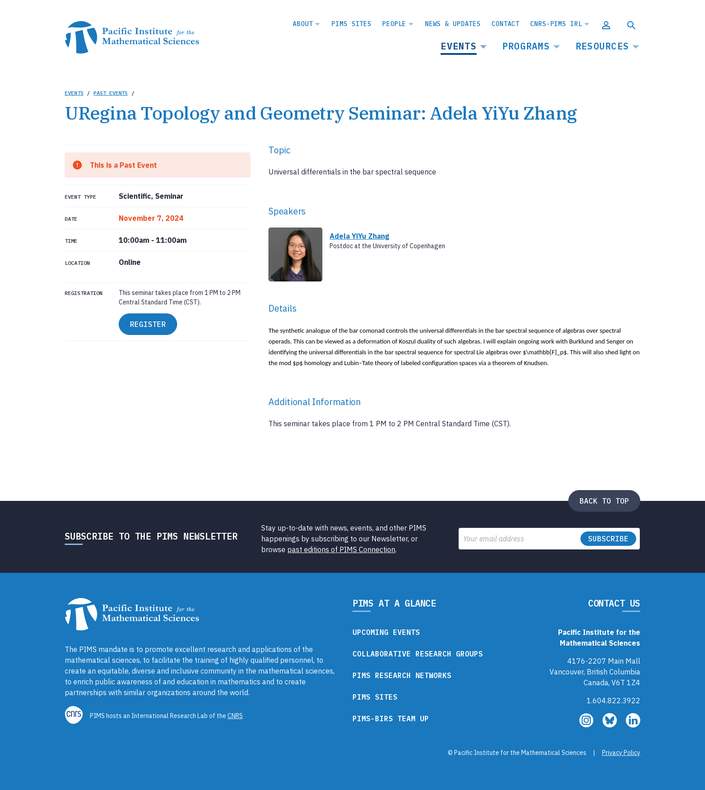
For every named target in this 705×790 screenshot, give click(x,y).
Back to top (604, 500)
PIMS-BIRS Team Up (390, 718)
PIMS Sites (351, 24)
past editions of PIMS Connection (341, 549)
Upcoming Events (386, 632)
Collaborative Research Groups (417, 653)
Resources (602, 46)
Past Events (111, 92)
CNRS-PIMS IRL (556, 24)
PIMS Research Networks (401, 675)
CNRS (235, 716)
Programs (526, 46)
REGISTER (148, 324)
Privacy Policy (621, 753)
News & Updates (453, 24)
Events (459, 46)
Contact (505, 24)
